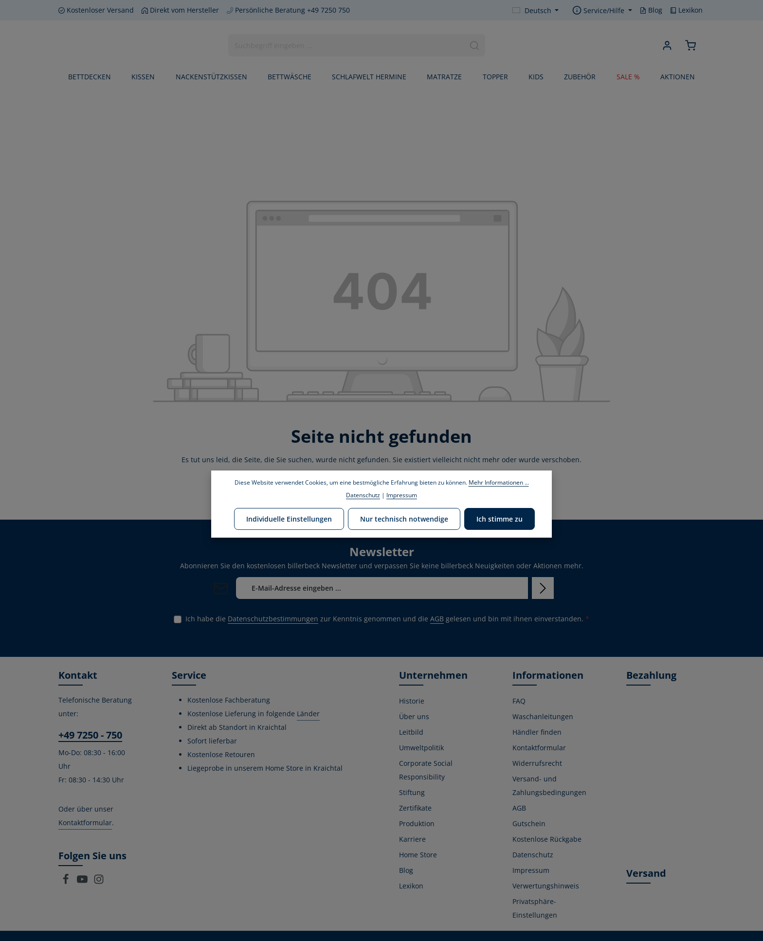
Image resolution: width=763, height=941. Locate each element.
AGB (437, 618)
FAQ (519, 701)
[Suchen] (474, 45)
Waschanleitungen (542, 716)
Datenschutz (532, 854)
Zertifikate (415, 808)
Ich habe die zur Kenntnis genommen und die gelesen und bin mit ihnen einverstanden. (387, 619)
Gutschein (528, 823)
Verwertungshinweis (545, 885)
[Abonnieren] (543, 588)
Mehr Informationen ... (499, 482)
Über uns (414, 716)
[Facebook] (66, 882)
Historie (411, 701)
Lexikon (686, 10)
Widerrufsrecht (537, 763)
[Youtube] (83, 882)
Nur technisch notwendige (404, 519)
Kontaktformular (85, 822)
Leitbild (411, 732)
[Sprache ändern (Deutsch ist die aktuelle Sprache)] (536, 10)
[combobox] (346, 45)
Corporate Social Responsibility (426, 770)
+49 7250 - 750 (90, 735)
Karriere (412, 839)
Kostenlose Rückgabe (546, 839)
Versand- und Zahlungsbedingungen (549, 785)
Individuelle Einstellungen (289, 519)
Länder (308, 713)
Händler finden (537, 732)
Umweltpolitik (421, 747)
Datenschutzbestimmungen (273, 618)
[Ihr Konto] (667, 45)
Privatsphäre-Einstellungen (534, 908)
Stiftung (412, 792)
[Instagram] (98, 882)
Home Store (418, 854)
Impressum (530, 870)
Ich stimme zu (499, 519)
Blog (651, 10)
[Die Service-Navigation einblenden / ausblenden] (602, 10)
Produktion (417, 823)
